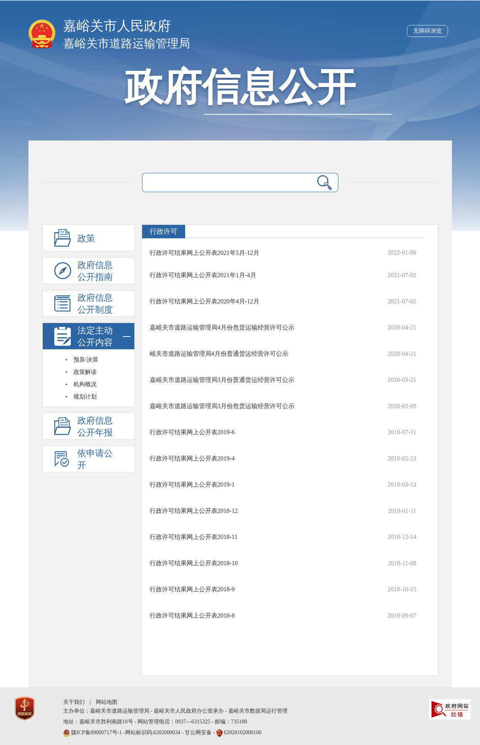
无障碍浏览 (427, 31)
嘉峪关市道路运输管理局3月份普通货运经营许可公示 (222, 380)
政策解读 (85, 372)
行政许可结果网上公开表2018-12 (194, 510)
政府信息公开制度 (95, 304)
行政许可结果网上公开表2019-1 (192, 484)
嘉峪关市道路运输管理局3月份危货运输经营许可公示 (222, 406)
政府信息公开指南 (95, 271)
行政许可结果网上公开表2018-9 (192, 589)
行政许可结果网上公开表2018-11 (194, 537)
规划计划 (85, 396)
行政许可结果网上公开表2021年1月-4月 (203, 275)
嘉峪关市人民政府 (117, 25)
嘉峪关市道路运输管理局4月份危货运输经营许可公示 (222, 327)
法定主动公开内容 (103, 336)
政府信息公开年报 (95, 426)
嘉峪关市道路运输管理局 (126, 43)
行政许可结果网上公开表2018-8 (192, 615)
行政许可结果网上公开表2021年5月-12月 (204, 252)
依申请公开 (95, 459)
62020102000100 (242, 732)
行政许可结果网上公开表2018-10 (194, 563)
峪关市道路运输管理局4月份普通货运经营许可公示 (219, 353)
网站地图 (106, 702)
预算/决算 (86, 360)
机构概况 (85, 384)
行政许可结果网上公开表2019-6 (192, 432)
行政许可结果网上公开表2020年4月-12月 (204, 301)
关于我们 (74, 702)
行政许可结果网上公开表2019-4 (192, 458)
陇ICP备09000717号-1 (97, 732)
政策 (86, 238)
